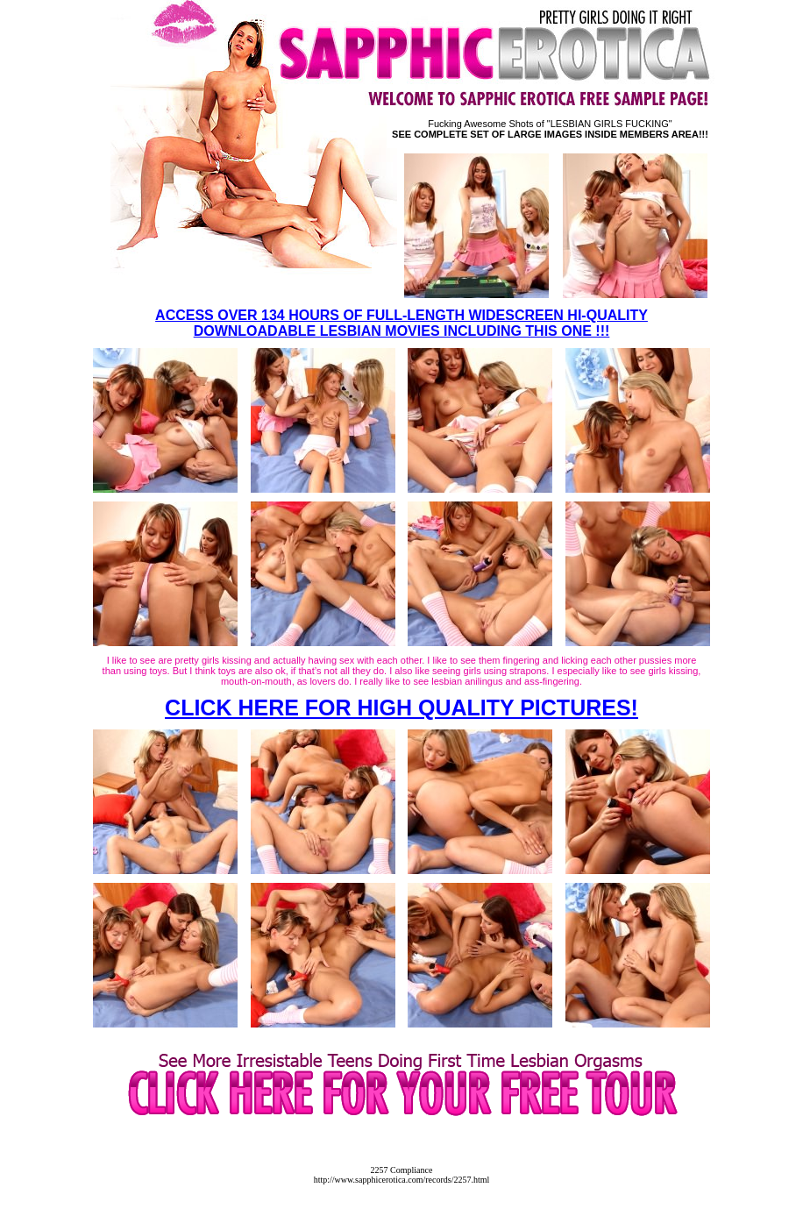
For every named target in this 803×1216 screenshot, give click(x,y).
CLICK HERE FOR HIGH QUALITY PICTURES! (401, 707)
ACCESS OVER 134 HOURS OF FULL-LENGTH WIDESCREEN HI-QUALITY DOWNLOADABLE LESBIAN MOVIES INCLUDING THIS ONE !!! (401, 323)
